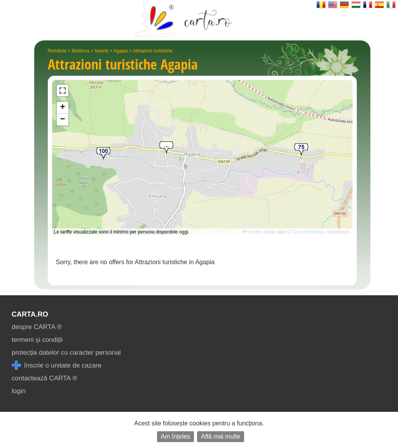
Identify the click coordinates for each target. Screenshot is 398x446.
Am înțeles (175, 436)
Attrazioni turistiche (152, 51)
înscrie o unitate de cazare (56, 365)
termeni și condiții (37, 339)
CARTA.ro (30, 314)
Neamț (101, 51)
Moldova (80, 51)
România (57, 51)
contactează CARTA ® (44, 378)
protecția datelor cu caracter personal (66, 352)
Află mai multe (220, 436)
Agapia (120, 51)
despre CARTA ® (37, 327)
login (19, 391)
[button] (166, 148)
